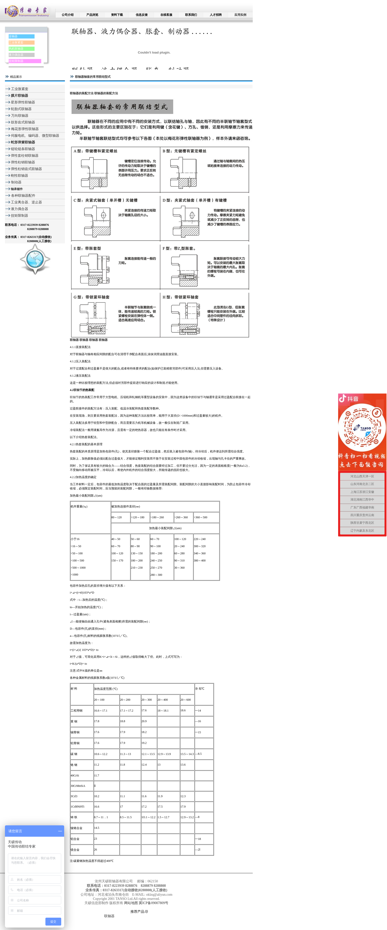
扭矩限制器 (16, 61)
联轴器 (109, 916)
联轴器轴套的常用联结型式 (93, 76)
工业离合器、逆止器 (26, 202)
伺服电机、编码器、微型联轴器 (35, 135)
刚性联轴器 (19, 175)
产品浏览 (92, 15)
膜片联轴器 (19, 95)
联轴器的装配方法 (82, 93)
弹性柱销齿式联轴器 (26, 169)
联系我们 (191, 15)
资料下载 (117, 15)
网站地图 (131, 903)
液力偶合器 (16, 55)
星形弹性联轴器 (23, 102)
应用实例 (240, 15)
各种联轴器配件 (23, 195)
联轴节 (78, 390)
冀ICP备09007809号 (153, 903)
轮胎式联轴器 (21, 109)
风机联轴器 (16, 48)
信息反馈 (142, 15)
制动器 (15, 182)
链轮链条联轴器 (23, 149)
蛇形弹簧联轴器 (23, 142)
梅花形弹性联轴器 (24, 129)
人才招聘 (216, 15)
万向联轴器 (19, 115)
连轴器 (13, 36)
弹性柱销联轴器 (23, 162)
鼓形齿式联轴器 (23, 122)
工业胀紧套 (16, 42)
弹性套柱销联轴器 (25, 155)
